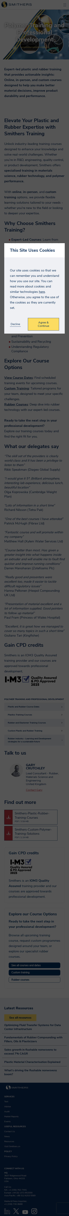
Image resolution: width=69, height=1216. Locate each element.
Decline (15, 324)
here (42, 292)
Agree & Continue (43, 324)
